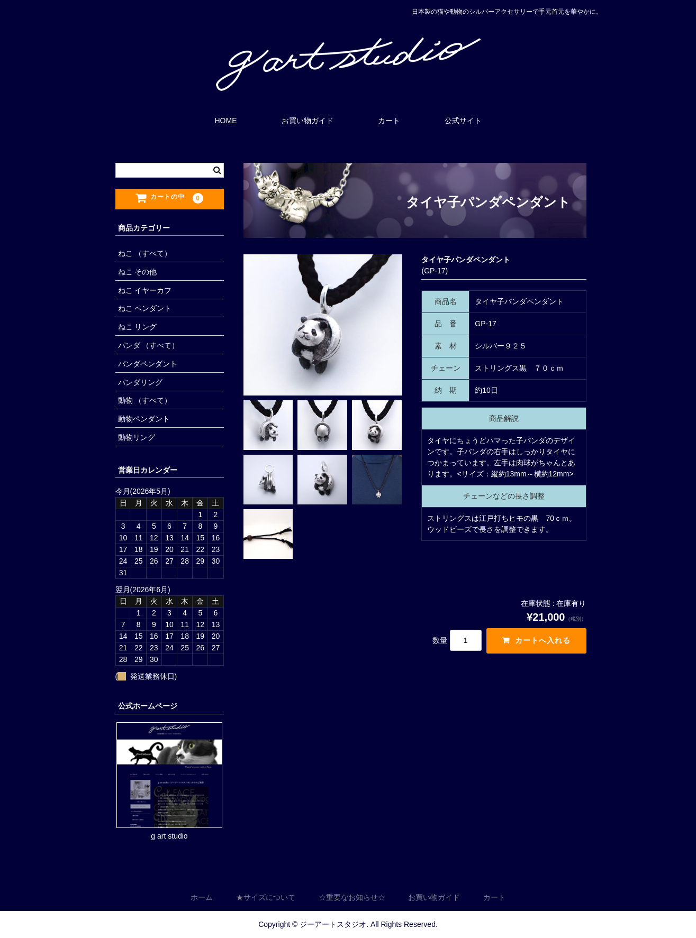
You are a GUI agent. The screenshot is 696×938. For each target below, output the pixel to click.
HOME (226, 120)
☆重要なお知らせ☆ (352, 898)
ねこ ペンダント (145, 308)
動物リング (136, 437)
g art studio (169, 836)
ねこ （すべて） (145, 253)
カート (389, 120)
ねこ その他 (137, 272)
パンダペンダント (147, 364)
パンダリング (140, 382)
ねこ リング (137, 327)
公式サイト (463, 120)
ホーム (202, 898)
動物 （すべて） (145, 400)
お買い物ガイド (307, 120)
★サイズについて (265, 898)
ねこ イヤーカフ (145, 290)
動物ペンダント (144, 419)
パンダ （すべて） (148, 345)
